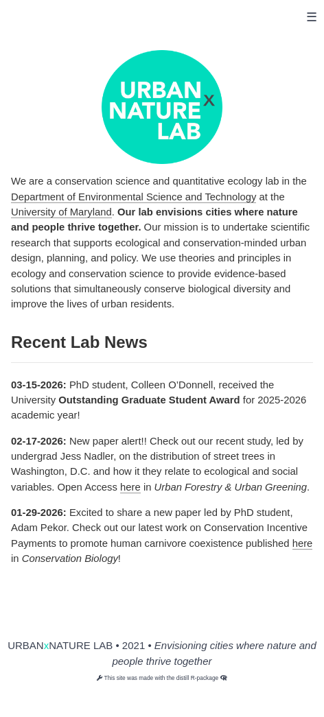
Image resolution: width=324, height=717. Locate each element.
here (130, 487)
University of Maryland (61, 212)
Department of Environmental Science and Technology (133, 196)
